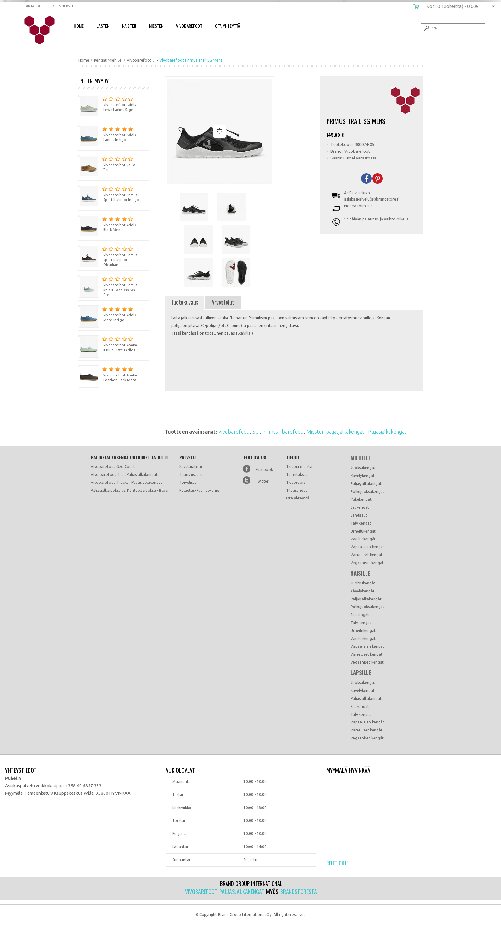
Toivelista (188, 482)
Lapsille (361, 673)
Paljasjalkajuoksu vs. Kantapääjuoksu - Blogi (129, 490)
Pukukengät (361, 499)
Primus (270, 432)
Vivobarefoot (189, 25)
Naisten (129, 25)
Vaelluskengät (363, 539)
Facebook (264, 470)
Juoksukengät (363, 468)
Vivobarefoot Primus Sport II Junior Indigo (108, 193)
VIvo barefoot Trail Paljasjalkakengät (124, 474)
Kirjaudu (33, 6)
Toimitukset (296, 474)
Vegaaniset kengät (367, 563)
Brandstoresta (298, 891)
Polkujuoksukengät (367, 492)
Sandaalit (359, 515)
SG (256, 432)
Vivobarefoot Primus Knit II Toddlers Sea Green (107, 286)
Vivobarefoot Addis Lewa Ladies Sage (107, 103)
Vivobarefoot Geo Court (113, 466)
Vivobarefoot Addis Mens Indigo (107, 313)
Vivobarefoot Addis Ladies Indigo (107, 133)
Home (79, 25)
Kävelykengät (362, 476)
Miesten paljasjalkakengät (336, 432)
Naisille (360, 573)
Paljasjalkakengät (387, 432)
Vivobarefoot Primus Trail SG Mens (43, 30)
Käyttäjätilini (190, 466)
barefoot (293, 432)
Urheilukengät (363, 531)
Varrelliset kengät (366, 555)
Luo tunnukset (60, 6)
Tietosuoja (295, 482)
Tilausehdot (296, 490)
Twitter (262, 481)
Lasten (102, 25)
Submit (425, 28)
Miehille (361, 458)
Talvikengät (361, 523)
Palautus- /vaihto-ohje (199, 490)
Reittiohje (337, 863)
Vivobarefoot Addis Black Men (107, 223)
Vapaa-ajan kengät (367, 547)
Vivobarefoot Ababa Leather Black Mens (107, 373)
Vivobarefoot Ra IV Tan (106, 163)
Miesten (156, 25)
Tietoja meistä (299, 466)
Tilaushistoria (191, 474)
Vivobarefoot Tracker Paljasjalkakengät (126, 482)
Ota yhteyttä (297, 498)
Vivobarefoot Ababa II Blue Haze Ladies (107, 343)
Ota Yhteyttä (227, 25)
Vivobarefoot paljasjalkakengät (225, 891)
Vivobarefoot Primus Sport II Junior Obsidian (107, 256)
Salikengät (360, 507)
